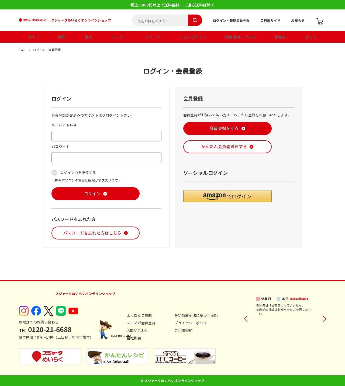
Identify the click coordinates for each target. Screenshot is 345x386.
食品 (88, 37)
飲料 (62, 37)
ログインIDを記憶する (78, 172)
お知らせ (298, 20)
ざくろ (311, 37)
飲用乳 (281, 37)
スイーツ (153, 37)
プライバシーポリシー (192, 322)
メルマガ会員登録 (141, 322)
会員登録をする (224, 128)
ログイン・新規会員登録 (231, 20)
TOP (22, 49)
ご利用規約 (183, 330)
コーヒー (119, 37)
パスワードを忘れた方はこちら (92, 233)
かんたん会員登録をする (224, 147)
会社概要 (134, 337)
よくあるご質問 (139, 315)
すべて (33, 37)
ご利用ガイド (270, 20)
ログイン (92, 194)
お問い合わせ (137, 330)
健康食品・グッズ (240, 37)
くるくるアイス (193, 37)
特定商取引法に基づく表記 (196, 315)
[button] (227, 196)
